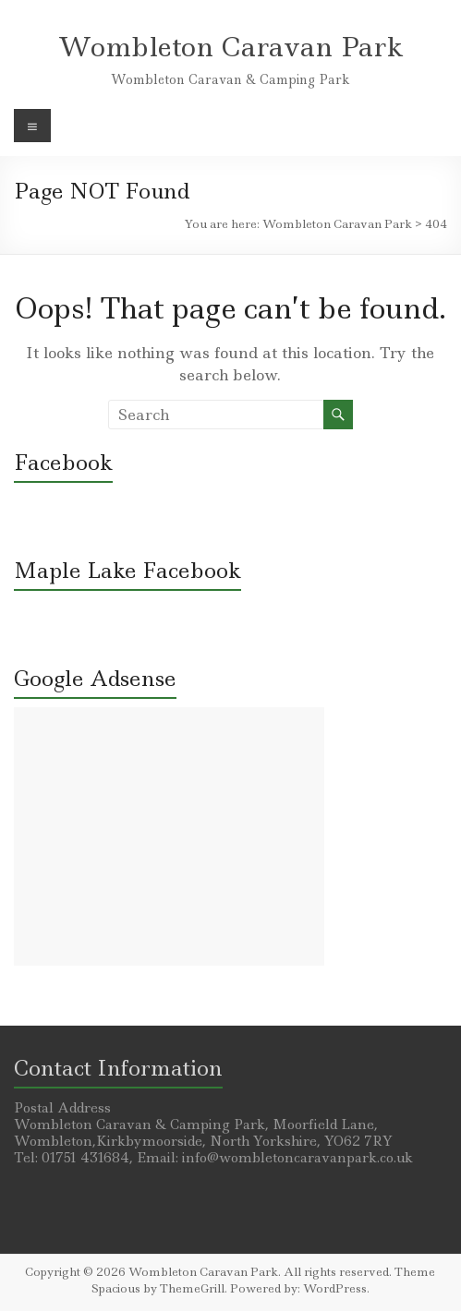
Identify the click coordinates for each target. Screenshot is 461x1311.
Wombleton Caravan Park (230, 47)
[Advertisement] (169, 836)
